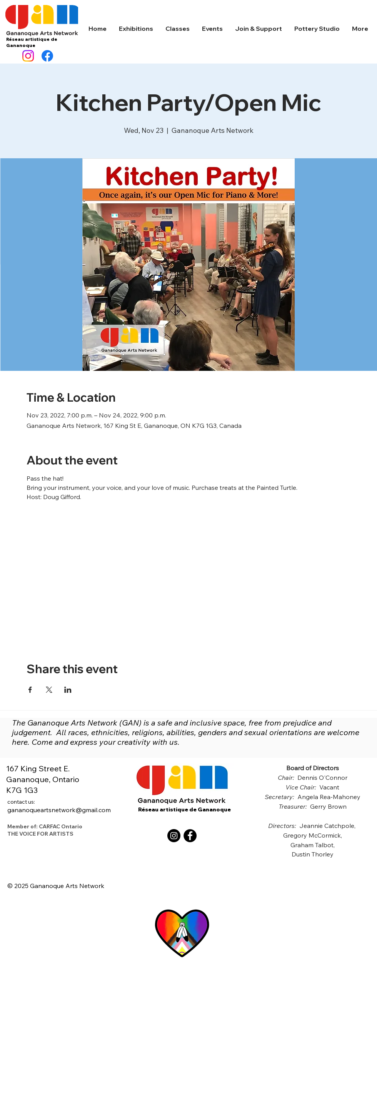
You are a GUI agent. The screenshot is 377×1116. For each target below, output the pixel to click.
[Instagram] (28, 56)
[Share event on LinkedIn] (68, 690)
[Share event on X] (49, 690)
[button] (136, 29)
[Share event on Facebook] (30, 690)
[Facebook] (47, 56)
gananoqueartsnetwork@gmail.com (59, 806)
